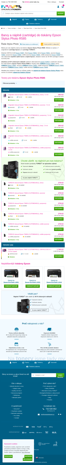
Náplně (12, 20)
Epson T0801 (45, 53)
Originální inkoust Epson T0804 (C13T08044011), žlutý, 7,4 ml (28, 125)
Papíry (25, 20)
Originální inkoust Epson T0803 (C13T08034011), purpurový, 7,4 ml (29, 115)
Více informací (26, 452)
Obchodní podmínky (16, 413)
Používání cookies (17, 411)
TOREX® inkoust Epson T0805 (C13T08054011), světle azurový (28, 224)
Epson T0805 (36, 55)
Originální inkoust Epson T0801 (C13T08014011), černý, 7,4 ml (28, 95)
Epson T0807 (20, 53)
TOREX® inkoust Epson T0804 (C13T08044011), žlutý (25, 214)
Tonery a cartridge (12, 28)
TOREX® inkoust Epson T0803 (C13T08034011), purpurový (27, 203)
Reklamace (17, 395)
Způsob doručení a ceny (17, 386)
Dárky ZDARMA (49, 388)
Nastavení (28, 456)
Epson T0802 (29, 65)
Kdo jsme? (17, 408)
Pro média (17, 415)
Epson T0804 (32, 53)
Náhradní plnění (16, 397)
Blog (49, 397)
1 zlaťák (29, 97)
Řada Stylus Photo (28, 28)
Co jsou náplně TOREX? (30, 177)
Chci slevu (60, 375)
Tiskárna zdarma (33, 24)
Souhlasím (8, 456)
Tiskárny (39, 20)
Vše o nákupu (51, 2)
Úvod (4, 28)
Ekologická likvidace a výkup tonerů (50, 393)
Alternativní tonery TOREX (50, 390)
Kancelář (53, 20)
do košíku (58, 100)
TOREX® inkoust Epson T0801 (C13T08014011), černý (25, 183)
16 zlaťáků (21, 185)
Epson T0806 (56, 55)
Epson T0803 (17, 55)
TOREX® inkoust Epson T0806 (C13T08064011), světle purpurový (29, 234)
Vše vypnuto (27, 459)
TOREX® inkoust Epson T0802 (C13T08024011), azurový (26, 193)
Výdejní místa (17, 388)
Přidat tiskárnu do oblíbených (29, 44)
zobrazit (11, 286)
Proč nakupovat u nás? (49, 386)
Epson (19, 28)
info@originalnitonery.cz (47, 414)
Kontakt (61, 2)
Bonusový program (17, 393)
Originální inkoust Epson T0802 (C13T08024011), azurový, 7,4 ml (29, 105)
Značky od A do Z (17, 390)
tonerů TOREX (45, 62)
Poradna (49, 399)
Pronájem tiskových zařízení (50, 395)
